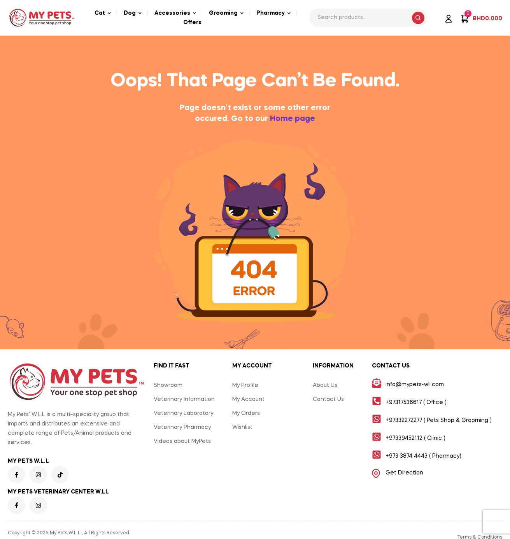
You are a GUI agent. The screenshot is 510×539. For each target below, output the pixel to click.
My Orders (246, 413)
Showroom (168, 385)
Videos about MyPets (182, 441)
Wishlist (242, 427)
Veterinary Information (184, 399)
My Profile (245, 385)
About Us (325, 385)
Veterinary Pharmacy (182, 427)
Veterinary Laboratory (183, 413)
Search (418, 18)
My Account (248, 399)
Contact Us (328, 399)
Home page (292, 119)
